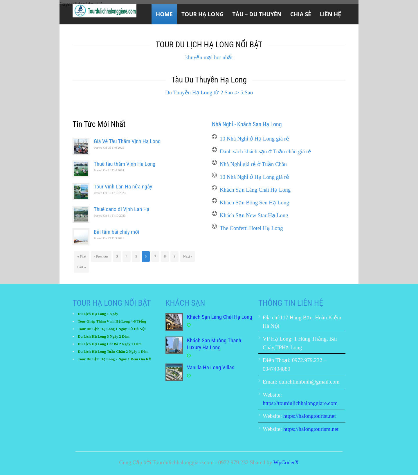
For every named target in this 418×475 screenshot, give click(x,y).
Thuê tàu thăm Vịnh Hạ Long (125, 164)
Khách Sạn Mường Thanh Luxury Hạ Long (214, 344)
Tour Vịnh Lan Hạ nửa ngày (123, 186)
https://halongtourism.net (311, 429)
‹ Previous (101, 256)
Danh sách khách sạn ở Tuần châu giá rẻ (265, 151)
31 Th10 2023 (110, 193)
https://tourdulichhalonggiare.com (300, 403)
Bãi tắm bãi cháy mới (116, 231)
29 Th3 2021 (109, 238)
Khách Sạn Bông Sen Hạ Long (254, 202)
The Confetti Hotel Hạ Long (251, 228)
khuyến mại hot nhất (209, 57)
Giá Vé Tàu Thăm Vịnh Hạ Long (127, 141)
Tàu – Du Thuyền (257, 14)
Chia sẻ (300, 14)
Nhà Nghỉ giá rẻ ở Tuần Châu (253, 164)
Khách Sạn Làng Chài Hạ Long (255, 190)
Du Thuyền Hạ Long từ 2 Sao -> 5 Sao (209, 92)
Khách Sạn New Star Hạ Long (254, 215)
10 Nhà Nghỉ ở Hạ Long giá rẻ (254, 139)
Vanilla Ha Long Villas (210, 367)
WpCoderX (286, 462)
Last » (81, 267)
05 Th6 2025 (109, 147)
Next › (187, 256)
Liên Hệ (330, 14)
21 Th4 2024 (109, 170)
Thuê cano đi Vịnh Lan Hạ (121, 209)
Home (164, 14)
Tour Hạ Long (202, 14)
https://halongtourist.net (309, 416)
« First (81, 256)
